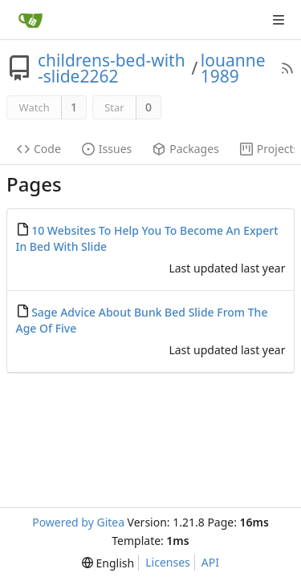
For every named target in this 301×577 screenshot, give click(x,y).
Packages (186, 148)
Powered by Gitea (78, 522)
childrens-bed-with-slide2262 (111, 68)
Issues (107, 148)
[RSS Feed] (287, 68)
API (210, 562)
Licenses (167, 562)
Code (39, 148)
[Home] (30, 20)
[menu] (108, 563)
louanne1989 (233, 68)
